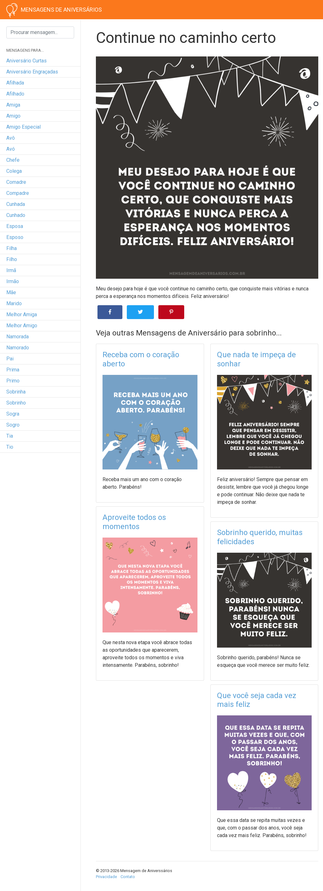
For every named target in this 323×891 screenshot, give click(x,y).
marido (14, 303)
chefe (13, 160)
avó (10, 149)
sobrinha (16, 392)
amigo (13, 116)
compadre (17, 193)
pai (10, 359)
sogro (13, 425)
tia (9, 436)
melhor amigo (21, 326)
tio (9, 447)
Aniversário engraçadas (32, 72)
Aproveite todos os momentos (134, 522)
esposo (14, 237)
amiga (13, 105)
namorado (17, 348)
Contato (127, 876)
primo (13, 381)
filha (11, 248)
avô (10, 138)
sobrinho (16, 403)
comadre (16, 182)
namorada (17, 337)
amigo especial (23, 127)
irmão (12, 281)
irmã (11, 270)
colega (14, 171)
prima (12, 370)
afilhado (15, 94)
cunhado (15, 215)
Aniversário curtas (26, 61)
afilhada (15, 83)
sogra (12, 414)
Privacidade (106, 876)
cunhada (15, 204)
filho (11, 259)
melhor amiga (21, 314)
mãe (11, 292)
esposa (14, 226)
